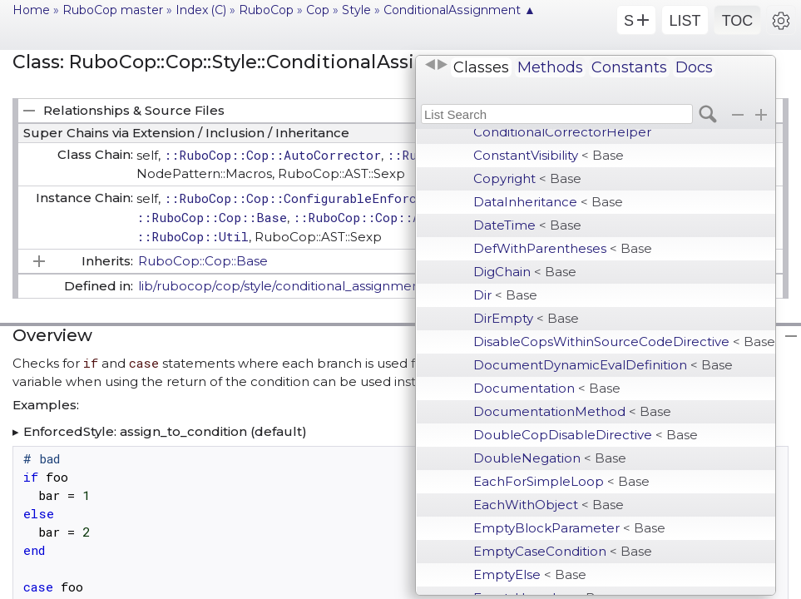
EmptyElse (529, 574)
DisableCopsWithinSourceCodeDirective (624, 341)
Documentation (547, 388)
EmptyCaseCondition (562, 551)
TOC (738, 20)
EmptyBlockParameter (569, 528)
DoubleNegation (549, 458)
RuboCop (266, 9)
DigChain (524, 272)
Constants (629, 67)
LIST (684, 20)
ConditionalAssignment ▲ (459, 9)
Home (31, 9)
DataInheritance (548, 202)
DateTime (527, 225)
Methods (550, 67)
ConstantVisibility (548, 155)
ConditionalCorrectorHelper (562, 132)
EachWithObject (548, 504)
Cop (317, 9)
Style (356, 9)
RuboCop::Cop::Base (203, 261)
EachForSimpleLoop (561, 481)
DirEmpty (526, 318)
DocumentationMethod (572, 411)
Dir (505, 295)
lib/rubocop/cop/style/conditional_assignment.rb (290, 286)
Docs (694, 67)
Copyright (527, 178)
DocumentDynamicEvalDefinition (603, 365)
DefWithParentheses (562, 248)
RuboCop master (112, 9)
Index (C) (201, 9)
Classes (481, 67)
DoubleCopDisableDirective (585, 435)
